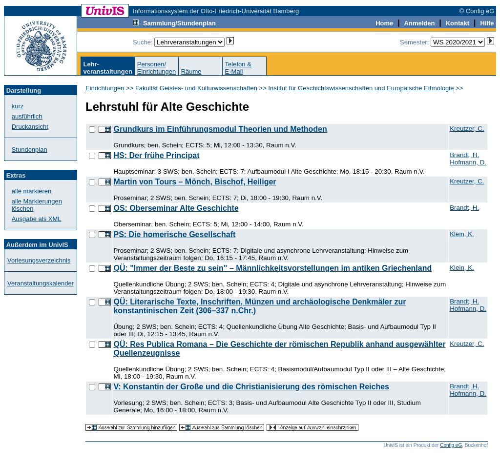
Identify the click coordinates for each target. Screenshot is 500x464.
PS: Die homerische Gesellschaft (174, 234)
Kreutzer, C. (467, 128)
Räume (191, 71)
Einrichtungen (105, 88)
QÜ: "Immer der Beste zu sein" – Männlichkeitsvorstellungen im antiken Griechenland (272, 268)
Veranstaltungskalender (40, 283)
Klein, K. (462, 234)
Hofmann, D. (468, 162)
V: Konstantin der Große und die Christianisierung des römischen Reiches (251, 387)
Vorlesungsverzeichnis (38, 260)
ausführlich (27, 116)
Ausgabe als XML (37, 218)
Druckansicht (30, 126)
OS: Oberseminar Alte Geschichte (175, 208)
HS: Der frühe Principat (156, 155)
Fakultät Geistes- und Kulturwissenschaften (196, 88)
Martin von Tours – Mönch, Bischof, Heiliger (194, 182)
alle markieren (32, 191)
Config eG (451, 445)
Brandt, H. (464, 155)
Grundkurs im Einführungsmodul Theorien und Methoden (220, 129)
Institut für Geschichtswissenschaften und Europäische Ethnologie (361, 88)
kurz (18, 106)
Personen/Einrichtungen (156, 68)
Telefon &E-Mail (238, 68)
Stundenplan (29, 149)
